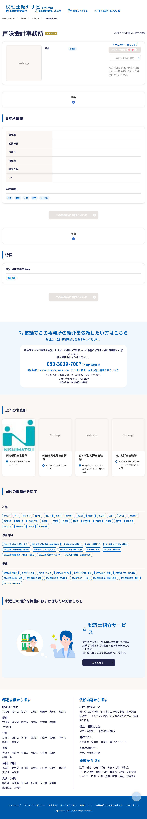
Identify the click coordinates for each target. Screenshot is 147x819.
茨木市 (111, 515)
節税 (135, 716)
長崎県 (24, 783)
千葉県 (43, 722)
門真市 (98, 521)
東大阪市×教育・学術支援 (56, 578)
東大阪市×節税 (93, 549)
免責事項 (52, 805)
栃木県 (15, 722)
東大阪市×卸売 (62, 572)
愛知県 (15, 742)
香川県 (62, 768)
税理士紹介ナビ (8, 18)
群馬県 (24, 722)
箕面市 (75, 521)
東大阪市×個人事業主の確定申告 (45, 544)
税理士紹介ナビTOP (17, 10)
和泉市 (65, 521)
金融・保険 (102, 772)
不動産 (125, 767)
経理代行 (84, 716)
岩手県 (24, 711)
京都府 (15, 752)
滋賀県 (52, 752)
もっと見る (98, 662)
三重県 (43, 752)
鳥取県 (5, 768)
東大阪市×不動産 (103, 572)
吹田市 (58, 515)
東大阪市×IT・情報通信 (125, 572)
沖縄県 (17, 787)
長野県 (52, 737)
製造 (88, 767)
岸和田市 (26, 515)
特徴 (73, 97)
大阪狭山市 (43, 526)
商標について (86, 805)
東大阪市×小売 (45, 572)
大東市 (55, 521)
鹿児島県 (7, 787)
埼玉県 (34, 722)
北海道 (5, 711)
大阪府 (23, 18)
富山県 (15, 737)
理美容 (113, 772)
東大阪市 (35, 18)
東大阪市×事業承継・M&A (71, 549)
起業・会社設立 (87, 731)
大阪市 (7, 515)
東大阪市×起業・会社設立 (44, 549)
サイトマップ (14, 805)
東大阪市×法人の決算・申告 (15, 544)
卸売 (103, 767)
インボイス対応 (99, 716)
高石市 (118, 521)
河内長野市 (32, 521)
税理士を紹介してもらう (48, 10)
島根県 (15, 768)
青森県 (15, 711)
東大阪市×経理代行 (92, 544)
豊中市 (37, 515)
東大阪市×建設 (10, 572)
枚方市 (101, 515)
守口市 (91, 515)
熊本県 (34, 783)
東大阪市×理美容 (34, 578)
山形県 (52, 711)
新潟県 (5, 737)
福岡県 (5, 783)
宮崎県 (52, 783)
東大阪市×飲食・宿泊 (82, 572)
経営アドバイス (118, 742)
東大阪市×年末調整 (72, 544)
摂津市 (108, 521)
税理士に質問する (78, 10)
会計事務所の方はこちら (105, 10)
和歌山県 (7, 757)
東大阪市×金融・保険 (13, 578)
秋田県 (43, 711)
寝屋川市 (19, 521)
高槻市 (80, 515)
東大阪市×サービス (80, 578)
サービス (84, 776)
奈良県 (34, 752)
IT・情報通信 (86, 772)
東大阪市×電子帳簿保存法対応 (16, 549)
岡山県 (24, 768)
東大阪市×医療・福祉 (130, 578)
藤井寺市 (129, 521)
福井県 (34, 737)
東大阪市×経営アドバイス (49, 554)
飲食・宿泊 (113, 767)
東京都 (52, 722)
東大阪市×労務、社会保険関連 (77, 554)
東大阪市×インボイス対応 (116, 544)
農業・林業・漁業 (100, 776)
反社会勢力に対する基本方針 (109, 805)
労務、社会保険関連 (90, 752)
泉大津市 (69, 515)
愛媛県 (5, 772)
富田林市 (7, 521)
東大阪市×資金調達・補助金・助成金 (19, 554)
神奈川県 (7, 726)
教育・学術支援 (127, 772)
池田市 (48, 515)
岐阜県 (62, 737)
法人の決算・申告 (88, 711)
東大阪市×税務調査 (112, 549)
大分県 (43, 783)
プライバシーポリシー (34, 805)
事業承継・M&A (106, 731)
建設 (81, 767)
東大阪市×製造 (28, 572)
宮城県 (34, 711)
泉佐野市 (133, 515)
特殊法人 (131, 776)
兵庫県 (24, 752)
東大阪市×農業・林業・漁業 (104, 578)
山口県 (43, 768)
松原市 (44, 521)
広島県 (34, 768)
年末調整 (131, 711)
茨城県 (5, 722)
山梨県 (43, 737)
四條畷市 (19, 526)
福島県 (62, 711)
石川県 (24, 737)
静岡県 (5, 742)
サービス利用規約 (68, 805)
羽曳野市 (86, 521)
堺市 (16, 515)
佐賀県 (15, 783)
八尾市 (122, 515)
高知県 (15, 772)
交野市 (31, 526)
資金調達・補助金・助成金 (93, 742)
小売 (95, 767)
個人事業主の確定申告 (112, 711)
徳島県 (52, 768)
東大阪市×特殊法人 (12, 583)
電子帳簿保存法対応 (120, 716)
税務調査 (84, 720)
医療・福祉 (118, 776)
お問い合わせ (132, 805)
